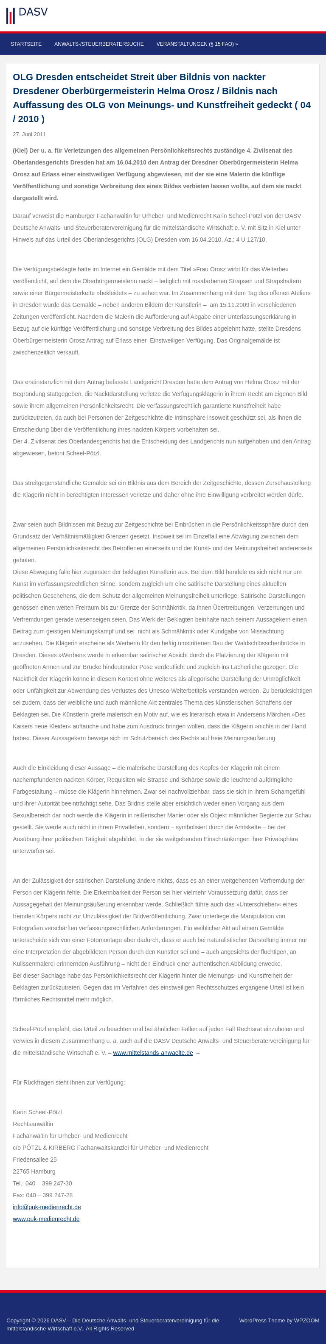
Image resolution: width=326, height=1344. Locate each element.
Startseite (26, 44)
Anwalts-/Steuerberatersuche (98, 44)
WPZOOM (307, 1320)
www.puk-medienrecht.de (46, 1219)
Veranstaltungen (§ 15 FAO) (197, 44)
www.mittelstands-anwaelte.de (153, 1052)
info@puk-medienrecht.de (47, 1207)
